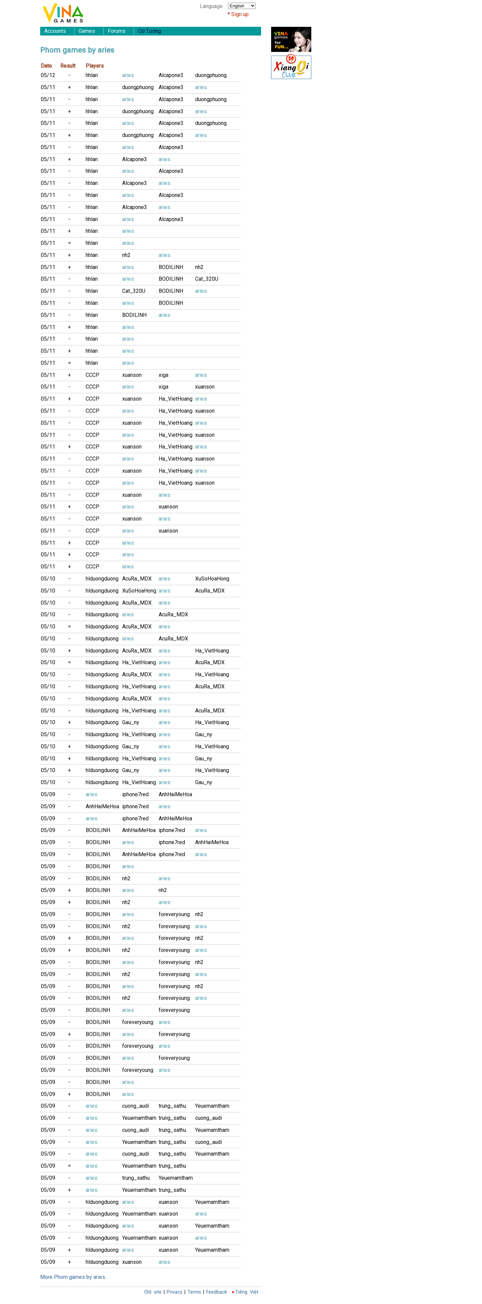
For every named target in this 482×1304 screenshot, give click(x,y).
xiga (163, 375)
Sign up (240, 14)
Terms (194, 1292)
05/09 (48, 794)
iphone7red (135, 794)
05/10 (48, 578)
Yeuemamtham (212, 1106)
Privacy (174, 1292)
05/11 (48, 87)
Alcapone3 (171, 75)
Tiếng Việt (246, 1292)
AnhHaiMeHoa (175, 794)
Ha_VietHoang (175, 399)
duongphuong (211, 75)
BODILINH (171, 267)
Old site (153, 1292)
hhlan (92, 75)
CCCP (92, 375)
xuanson (132, 375)
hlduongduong (102, 578)
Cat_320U (206, 279)
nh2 (126, 255)
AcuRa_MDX (137, 578)
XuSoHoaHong (212, 578)
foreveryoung (174, 914)
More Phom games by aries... (74, 1277)
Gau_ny (130, 722)
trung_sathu (172, 1106)
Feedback (216, 1292)
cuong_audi (135, 1106)
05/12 (48, 75)
